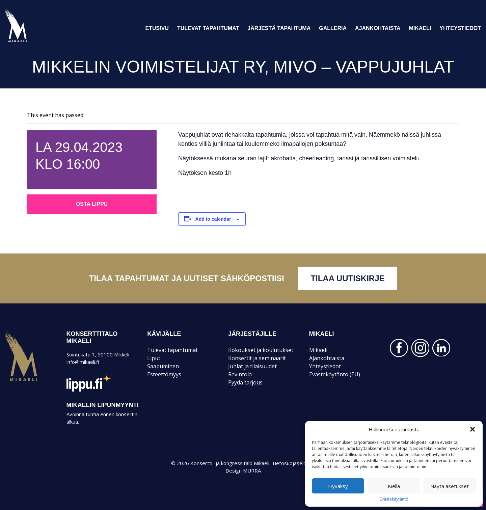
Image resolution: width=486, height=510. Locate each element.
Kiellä (394, 486)
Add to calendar (213, 219)
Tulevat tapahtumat (208, 28)
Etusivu (157, 28)
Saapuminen (163, 366)
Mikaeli (420, 28)
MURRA (252, 470)
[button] (472, 429)
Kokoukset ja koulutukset (260, 350)
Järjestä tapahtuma (278, 28)
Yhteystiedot (460, 28)
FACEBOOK (399, 348)
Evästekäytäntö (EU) (334, 374)
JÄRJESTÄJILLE (252, 333)
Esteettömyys (164, 374)
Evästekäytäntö (394, 499)
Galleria (333, 28)
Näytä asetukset (449, 486)
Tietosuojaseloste (293, 463)
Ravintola (240, 374)
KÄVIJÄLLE (164, 333)
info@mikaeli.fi (82, 361)
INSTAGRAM (420, 348)
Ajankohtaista (378, 28)
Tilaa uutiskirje (347, 278)
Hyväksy (338, 486)
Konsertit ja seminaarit (257, 358)
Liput (153, 358)
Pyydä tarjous (245, 382)
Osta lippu (92, 204)
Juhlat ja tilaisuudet (252, 366)
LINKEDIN (441, 348)
